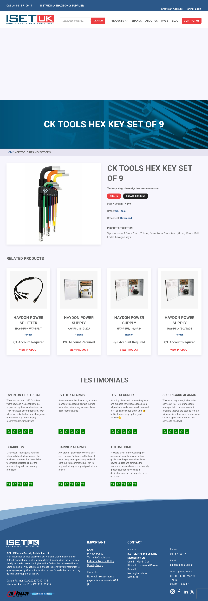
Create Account (135, 117)
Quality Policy (95, 486)
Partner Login (194, 2)
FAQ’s (164, 12)
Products (119, 13)
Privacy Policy (95, 474)
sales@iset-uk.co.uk (181, 485)
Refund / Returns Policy (100, 482)
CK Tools (120, 132)
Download (126, 139)
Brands (137, 12)
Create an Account (171, 2)
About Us (151, 12)
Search (98, 13)
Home (10, 73)
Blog (175, 12)
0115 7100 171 (179, 474)
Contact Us (192, 12)
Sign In (114, 117)
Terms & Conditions (98, 478)
